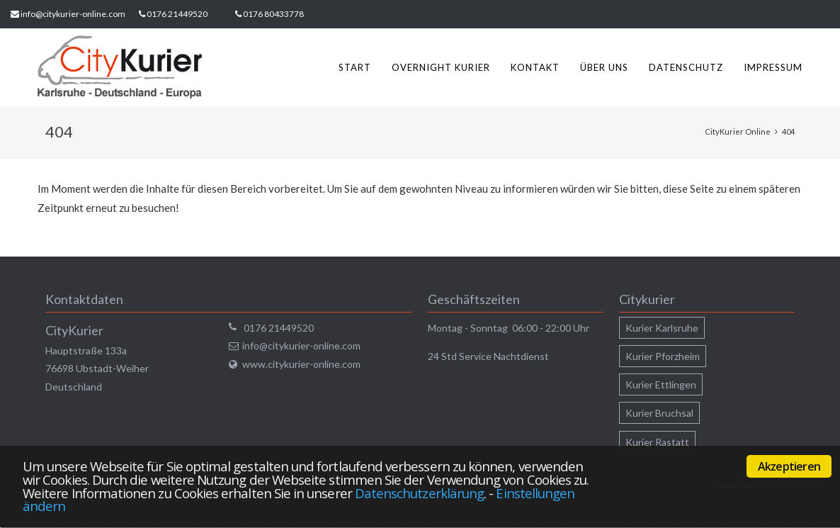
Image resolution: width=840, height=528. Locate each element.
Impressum (773, 67)
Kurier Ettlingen (660, 384)
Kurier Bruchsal (659, 413)
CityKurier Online (738, 131)
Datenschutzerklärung (419, 493)
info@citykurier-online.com (73, 14)
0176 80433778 (273, 14)
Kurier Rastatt (657, 442)
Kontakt (535, 67)
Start (355, 67)
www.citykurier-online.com (301, 364)
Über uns (604, 67)
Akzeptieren (789, 466)
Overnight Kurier (441, 67)
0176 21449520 (177, 14)
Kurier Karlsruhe (661, 328)
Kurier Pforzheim (662, 356)
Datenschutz (686, 67)
